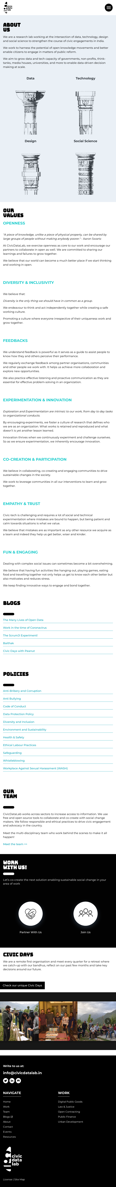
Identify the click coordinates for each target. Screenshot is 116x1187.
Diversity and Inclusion (18, 722)
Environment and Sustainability (24, 729)
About (7, 1121)
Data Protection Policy (18, 714)
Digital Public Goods (70, 1101)
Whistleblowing (14, 760)
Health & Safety (13, 737)
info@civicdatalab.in (22, 1073)
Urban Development (70, 1121)
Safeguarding (12, 753)
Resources (9, 1136)
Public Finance (67, 1116)
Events (7, 1131)
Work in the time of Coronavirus (25, 627)
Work (6, 1106)
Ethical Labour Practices (19, 745)
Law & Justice (66, 1106)
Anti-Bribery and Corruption (22, 691)
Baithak (8, 643)
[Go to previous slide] (8, 1021)
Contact (8, 1126)
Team (6, 1111)
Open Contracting (69, 1111)
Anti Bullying (12, 698)
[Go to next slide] (108, 1021)
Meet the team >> (15, 844)
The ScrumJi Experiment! (20, 635)
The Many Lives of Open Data (23, 620)
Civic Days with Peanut (19, 651)
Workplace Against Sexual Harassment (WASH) (35, 768)
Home (7, 1101)
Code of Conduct (14, 706)
